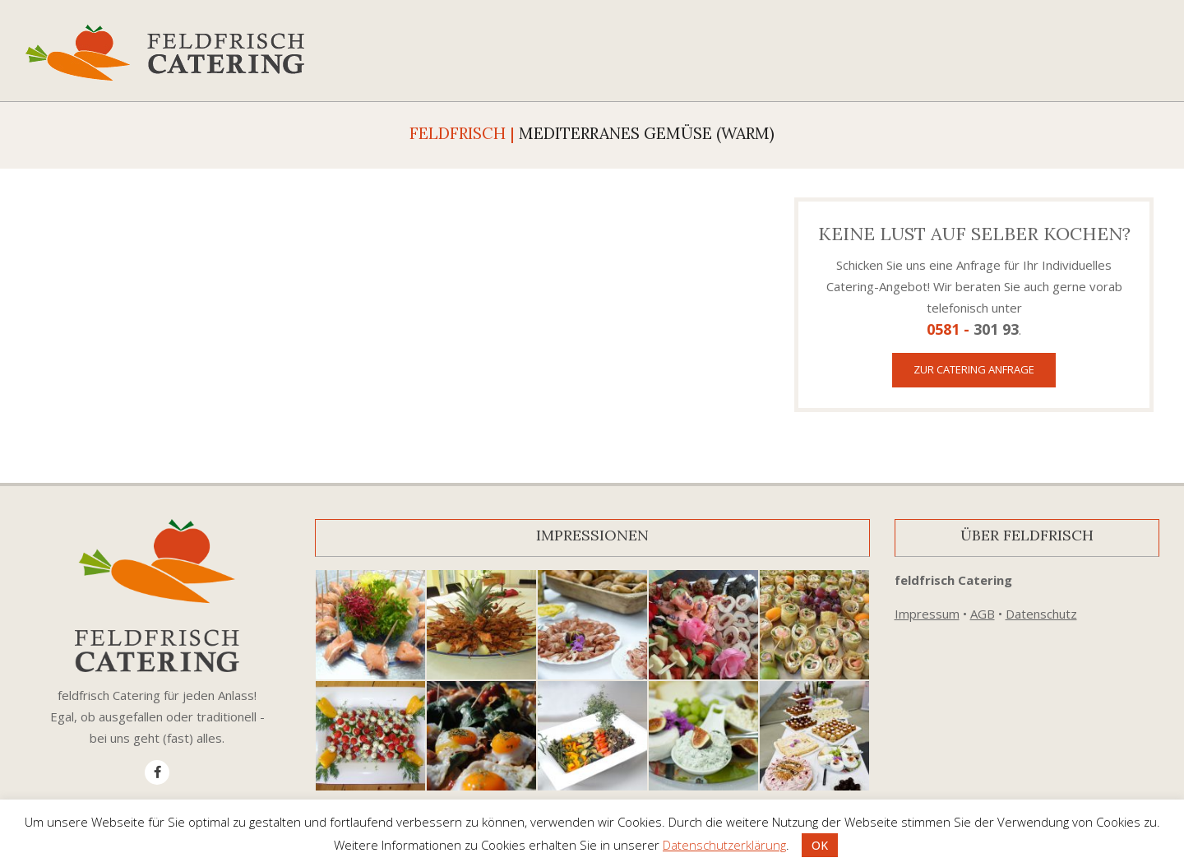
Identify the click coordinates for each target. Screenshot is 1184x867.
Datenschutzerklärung (724, 845)
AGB (982, 613)
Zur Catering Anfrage (973, 369)
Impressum (927, 613)
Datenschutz (1041, 613)
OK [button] (820, 845)
